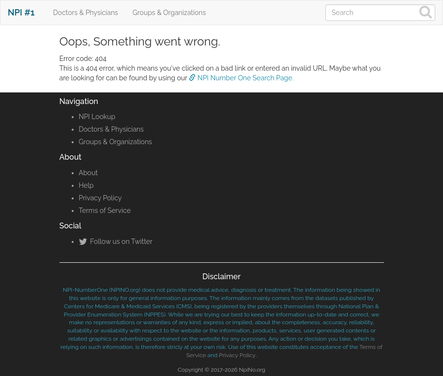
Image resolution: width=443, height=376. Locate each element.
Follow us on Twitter (116, 241)
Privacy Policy (100, 198)
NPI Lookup (97, 116)
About (88, 173)
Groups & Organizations (169, 12)
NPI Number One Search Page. (241, 78)
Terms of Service (105, 210)
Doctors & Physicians (85, 12)
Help (86, 185)
